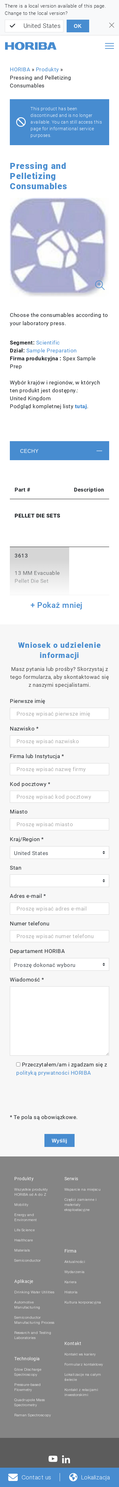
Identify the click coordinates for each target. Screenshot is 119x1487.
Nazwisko (24, 728)
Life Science (24, 1230)
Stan (15, 868)
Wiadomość (27, 979)
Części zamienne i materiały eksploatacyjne (80, 1205)
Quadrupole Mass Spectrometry (29, 1403)
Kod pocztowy (30, 784)
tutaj (81, 406)
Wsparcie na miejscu (82, 1190)
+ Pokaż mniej (56, 605)
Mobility (21, 1205)
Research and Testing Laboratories (32, 1335)
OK (78, 26)
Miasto (19, 811)
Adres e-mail (28, 896)
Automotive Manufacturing (27, 1305)
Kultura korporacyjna (82, 1302)
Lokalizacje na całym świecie (82, 1377)
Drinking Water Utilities (34, 1292)
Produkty (47, 69)
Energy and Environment (25, 1217)
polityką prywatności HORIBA (53, 1073)
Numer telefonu (29, 923)
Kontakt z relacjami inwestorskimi (81, 1392)
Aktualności (74, 1262)
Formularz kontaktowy (83, 1365)
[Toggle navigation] (109, 46)
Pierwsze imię (27, 701)
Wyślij (59, 1140)
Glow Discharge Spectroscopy (27, 1372)
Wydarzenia (74, 1272)
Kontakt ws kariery (80, 1354)
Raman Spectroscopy (32, 1415)
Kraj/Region (27, 839)
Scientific (48, 342)
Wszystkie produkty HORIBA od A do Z (31, 1192)
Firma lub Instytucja (37, 756)
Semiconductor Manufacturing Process (34, 1320)
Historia (71, 1292)
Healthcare (23, 1240)
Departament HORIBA (37, 951)
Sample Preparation (51, 350)
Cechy (29, 451)
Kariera (70, 1282)
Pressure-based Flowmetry (27, 1387)
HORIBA (20, 69)
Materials (22, 1250)
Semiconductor (27, 1261)
